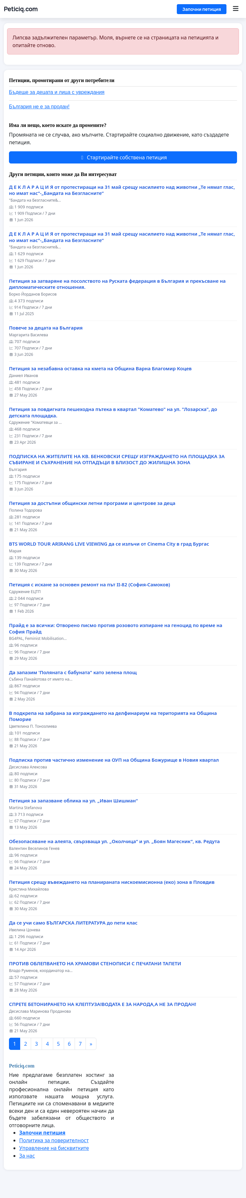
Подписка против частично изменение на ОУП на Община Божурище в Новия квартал (114, 760)
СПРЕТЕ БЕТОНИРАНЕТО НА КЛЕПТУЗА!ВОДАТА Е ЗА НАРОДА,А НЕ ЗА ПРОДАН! (102, 1004)
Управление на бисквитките (54, 1148)
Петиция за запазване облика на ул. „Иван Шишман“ (73, 801)
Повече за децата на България (46, 328)
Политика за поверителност (54, 1140)
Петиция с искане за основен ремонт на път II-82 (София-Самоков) (89, 585)
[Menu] (235, 9)
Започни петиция (201, 9)
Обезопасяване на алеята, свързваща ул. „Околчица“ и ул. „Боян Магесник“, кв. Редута (114, 841)
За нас (27, 1155)
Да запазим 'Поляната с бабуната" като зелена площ (73, 672)
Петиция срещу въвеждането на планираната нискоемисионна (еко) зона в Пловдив (112, 882)
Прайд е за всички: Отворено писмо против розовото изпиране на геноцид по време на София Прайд (115, 628)
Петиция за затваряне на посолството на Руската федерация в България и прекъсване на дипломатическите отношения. (117, 284)
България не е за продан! (39, 106)
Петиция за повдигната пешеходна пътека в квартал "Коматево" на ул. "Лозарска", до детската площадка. (113, 412)
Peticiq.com (21, 9)
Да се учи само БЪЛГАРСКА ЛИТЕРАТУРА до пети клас (73, 923)
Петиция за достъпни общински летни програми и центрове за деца (92, 503)
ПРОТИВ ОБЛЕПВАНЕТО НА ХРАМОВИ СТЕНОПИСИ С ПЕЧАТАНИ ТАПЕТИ (95, 963)
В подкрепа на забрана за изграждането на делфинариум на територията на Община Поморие (113, 716)
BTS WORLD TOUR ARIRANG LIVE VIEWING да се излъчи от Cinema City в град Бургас (109, 544)
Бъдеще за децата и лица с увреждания (56, 92)
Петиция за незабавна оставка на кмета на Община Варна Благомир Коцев (100, 368)
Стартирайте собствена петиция (123, 157)
